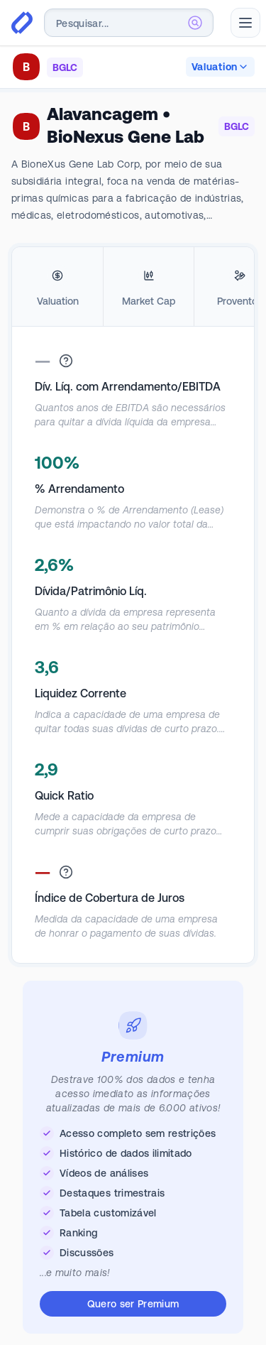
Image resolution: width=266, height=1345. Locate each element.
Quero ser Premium (133, 1303)
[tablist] (133, 287)
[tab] (57, 287)
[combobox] (129, 23)
